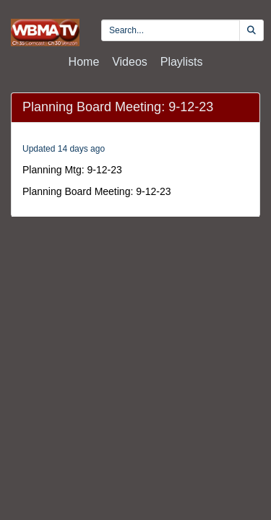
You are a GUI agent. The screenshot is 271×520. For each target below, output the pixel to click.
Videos (129, 62)
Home (84, 62)
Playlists (181, 62)
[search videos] (170, 30)
